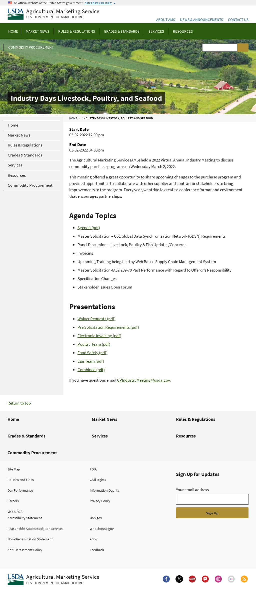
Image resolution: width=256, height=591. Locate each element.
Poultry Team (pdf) (94, 344)
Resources (186, 436)
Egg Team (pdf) (91, 361)
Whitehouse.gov (102, 528)
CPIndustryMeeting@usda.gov (143, 380)
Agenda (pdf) (89, 227)
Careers (13, 501)
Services (100, 436)
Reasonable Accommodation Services (35, 528)
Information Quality (104, 490)
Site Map (14, 469)
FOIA (93, 469)
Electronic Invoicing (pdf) (99, 335)
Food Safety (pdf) (93, 352)
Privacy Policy (100, 501)
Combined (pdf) (91, 369)
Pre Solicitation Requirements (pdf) (108, 327)
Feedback (97, 550)
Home (73, 118)
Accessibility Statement (25, 518)
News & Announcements (201, 19)
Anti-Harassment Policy (25, 550)
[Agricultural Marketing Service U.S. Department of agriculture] (53, 14)
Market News (104, 419)
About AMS (165, 19)
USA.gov (96, 518)
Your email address (192, 489)
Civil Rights (98, 479)
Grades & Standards (27, 436)
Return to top (19, 403)
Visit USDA (15, 511)
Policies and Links (21, 479)
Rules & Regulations (195, 419)
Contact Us (238, 19)
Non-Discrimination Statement (30, 539)
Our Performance (20, 490)
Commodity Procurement (32, 452)
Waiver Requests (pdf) (97, 318)
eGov (94, 539)
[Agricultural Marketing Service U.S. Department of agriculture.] (53, 580)
